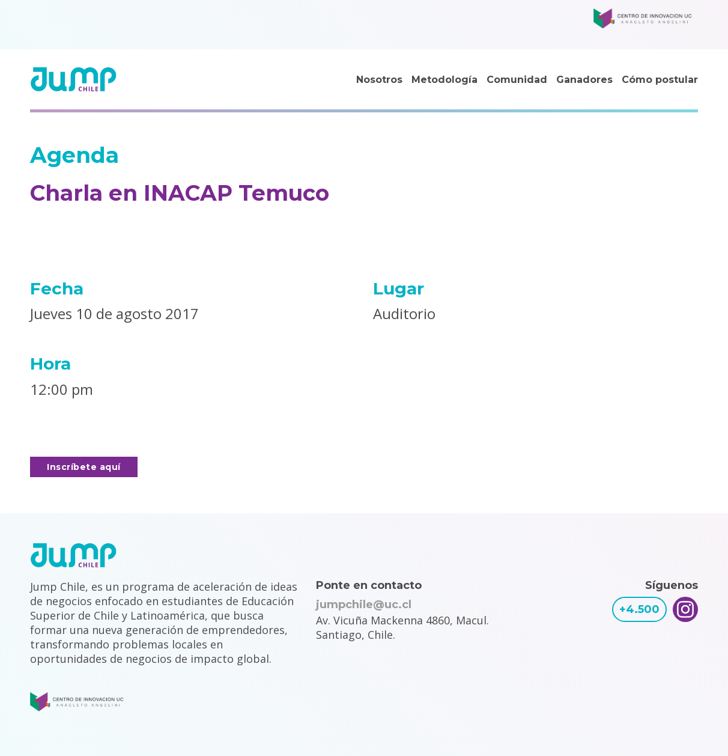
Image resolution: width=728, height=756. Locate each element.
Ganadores (584, 79)
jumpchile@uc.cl (363, 604)
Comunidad (517, 79)
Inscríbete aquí (84, 467)
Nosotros (379, 79)
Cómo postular (660, 79)
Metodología (444, 79)
